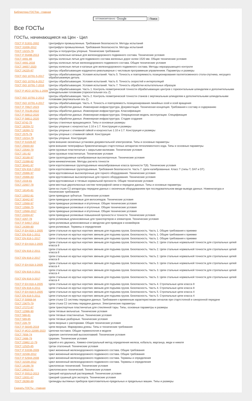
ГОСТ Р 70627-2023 (27, 106)
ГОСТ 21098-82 (24, 161)
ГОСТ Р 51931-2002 (27, 43)
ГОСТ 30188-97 (24, 157)
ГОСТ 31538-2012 (25, 354)
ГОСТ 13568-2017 (25, 211)
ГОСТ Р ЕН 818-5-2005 (29, 291)
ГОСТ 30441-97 (24, 165)
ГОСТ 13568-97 (24, 203)
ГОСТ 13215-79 (24, 51)
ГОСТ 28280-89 (24, 381)
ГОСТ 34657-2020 (25, 66)
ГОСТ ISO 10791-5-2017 (29, 76)
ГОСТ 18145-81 (24, 190)
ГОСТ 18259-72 (24, 126)
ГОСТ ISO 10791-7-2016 (29, 85)
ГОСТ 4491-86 (23, 58)
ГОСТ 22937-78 (24, 184)
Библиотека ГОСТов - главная (32, 12)
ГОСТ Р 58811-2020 (27, 118)
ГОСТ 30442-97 (24, 199)
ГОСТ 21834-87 (24, 215)
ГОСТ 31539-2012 (25, 361)
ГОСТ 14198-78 (24, 365)
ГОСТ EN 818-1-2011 (27, 234)
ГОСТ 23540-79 (24, 149)
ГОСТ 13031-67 (24, 377)
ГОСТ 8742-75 (23, 122)
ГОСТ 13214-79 (24, 138)
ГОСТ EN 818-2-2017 (27, 257)
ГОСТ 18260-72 (24, 130)
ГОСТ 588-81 (22, 315)
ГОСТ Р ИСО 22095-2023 (30, 330)
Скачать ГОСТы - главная (30, 388)
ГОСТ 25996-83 (24, 176)
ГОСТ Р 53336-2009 (27, 350)
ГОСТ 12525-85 (24, 346)
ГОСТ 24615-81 (24, 369)
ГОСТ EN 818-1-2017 (27, 238)
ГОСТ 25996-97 (24, 173)
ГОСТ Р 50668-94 (25, 299)
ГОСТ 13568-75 (24, 207)
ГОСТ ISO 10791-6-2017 (29, 81)
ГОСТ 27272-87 (24, 307)
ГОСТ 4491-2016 (25, 62)
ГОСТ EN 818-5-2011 (27, 295)
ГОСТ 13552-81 (24, 195)
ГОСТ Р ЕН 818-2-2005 (29, 243)
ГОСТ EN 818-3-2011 (27, 271)
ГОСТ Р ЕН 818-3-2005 (29, 264)
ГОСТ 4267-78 (23, 218)
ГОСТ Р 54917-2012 (27, 222)
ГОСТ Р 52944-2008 (27, 357)
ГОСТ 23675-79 (24, 303)
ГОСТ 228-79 (22, 322)
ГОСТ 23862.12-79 (26, 342)
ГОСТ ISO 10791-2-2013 (29, 97)
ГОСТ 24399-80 (24, 226)
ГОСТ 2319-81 (23, 180)
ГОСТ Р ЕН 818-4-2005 (29, 284)
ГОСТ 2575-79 (23, 134)
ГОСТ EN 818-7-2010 (27, 169)
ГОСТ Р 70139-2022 (27, 110)
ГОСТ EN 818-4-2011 (27, 287)
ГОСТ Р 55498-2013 (27, 54)
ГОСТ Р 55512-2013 (27, 373)
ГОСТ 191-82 (22, 153)
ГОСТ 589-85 (22, 319)
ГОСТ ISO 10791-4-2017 (29, 103)
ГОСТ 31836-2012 (25, 47)
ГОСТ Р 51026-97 (25, 141)
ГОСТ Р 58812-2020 (27, 114)
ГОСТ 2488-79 (23, 338)
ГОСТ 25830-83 (24, 145)
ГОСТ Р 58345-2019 (27, 326)
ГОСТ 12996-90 (24, 311)
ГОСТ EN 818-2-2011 (27, 250)
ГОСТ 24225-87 (24, 70)
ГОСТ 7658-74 (23, 334)
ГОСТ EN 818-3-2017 (27, 278)
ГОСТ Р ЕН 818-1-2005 (29, 230)
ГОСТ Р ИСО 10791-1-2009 (31, 90)
